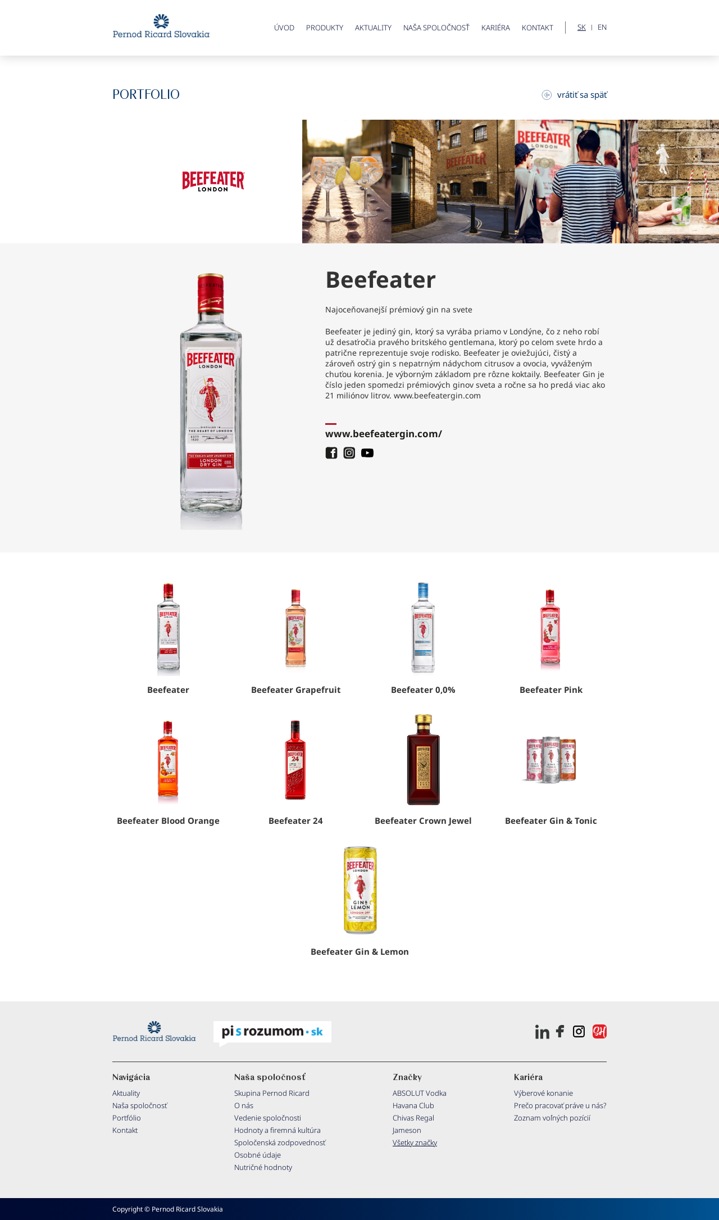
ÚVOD (284, 27)
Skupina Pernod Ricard (272, 1093)
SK (581, 28)
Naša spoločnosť (436, 27)
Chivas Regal (413, 1118)
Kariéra (495, 27)
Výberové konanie (543, 1093)
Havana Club (413, 1105)
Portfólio (126, 1118)
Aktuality (373, 27)
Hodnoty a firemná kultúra (277, 1130)
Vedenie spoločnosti (267, 1118)
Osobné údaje (257, 1155)
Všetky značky (415, 1142)
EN (602, 28)
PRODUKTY (324, 27)
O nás (243, 1105)
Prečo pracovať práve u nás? (560, 1105)
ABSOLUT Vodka (420, 1093)
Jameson (407, 1130)
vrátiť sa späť (574, 94)
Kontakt (537, 27)
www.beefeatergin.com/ (383, 433)
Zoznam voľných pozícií (552, 1118)
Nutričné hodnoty (263, 1167)
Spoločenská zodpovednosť (279, 1142)
